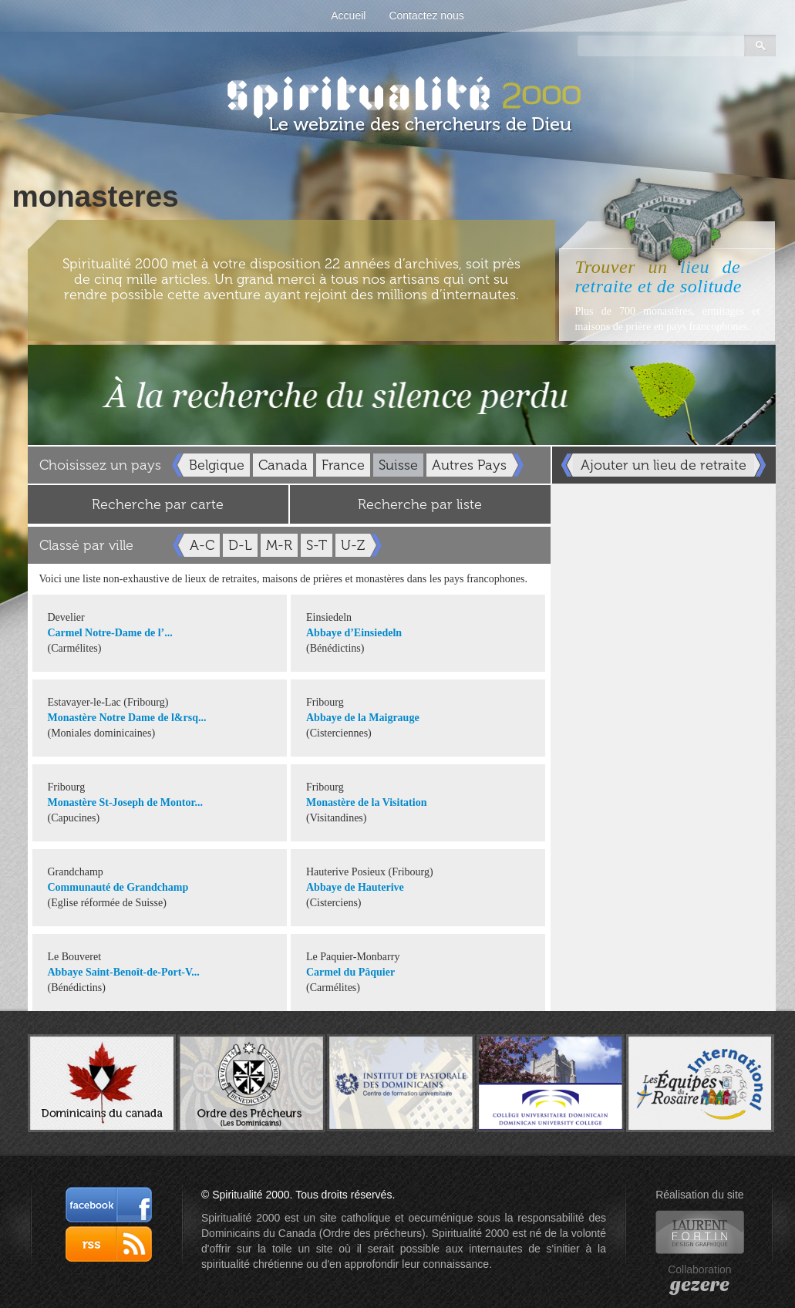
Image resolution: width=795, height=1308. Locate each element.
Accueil (348, 15)
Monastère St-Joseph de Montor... (125, 802)
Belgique (216, 465)
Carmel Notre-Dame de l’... (110, 633)
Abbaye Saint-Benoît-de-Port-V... (124, 972)
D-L (240, 545)
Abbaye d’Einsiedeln (354, 633)
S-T (316, 545)
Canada (283, 465)
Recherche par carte (158, 504)
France (343, 465)
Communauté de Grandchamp (118, 887)
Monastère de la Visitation (366, 802)
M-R (279, 545)
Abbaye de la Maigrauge (362, 717)
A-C (202, 545)
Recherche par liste (420, 504)
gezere (699, 1285)
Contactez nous (426, 15)
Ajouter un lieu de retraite (663, 465)
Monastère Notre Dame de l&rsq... (127, 717)
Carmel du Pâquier (350, 972)
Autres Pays (469, 465)
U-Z (353, 545)
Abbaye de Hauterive (355, 887)
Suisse (398, 465)
